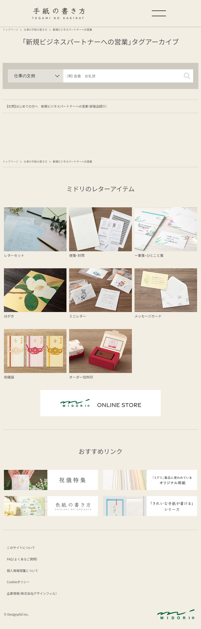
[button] (187, 76)
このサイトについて (22, 548)
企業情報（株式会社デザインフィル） (33, 594)
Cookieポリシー (19, 582)
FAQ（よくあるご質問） (23, 560)
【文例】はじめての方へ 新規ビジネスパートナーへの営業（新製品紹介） (57, 106)
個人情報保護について (23, 571)
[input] (128, 75)
